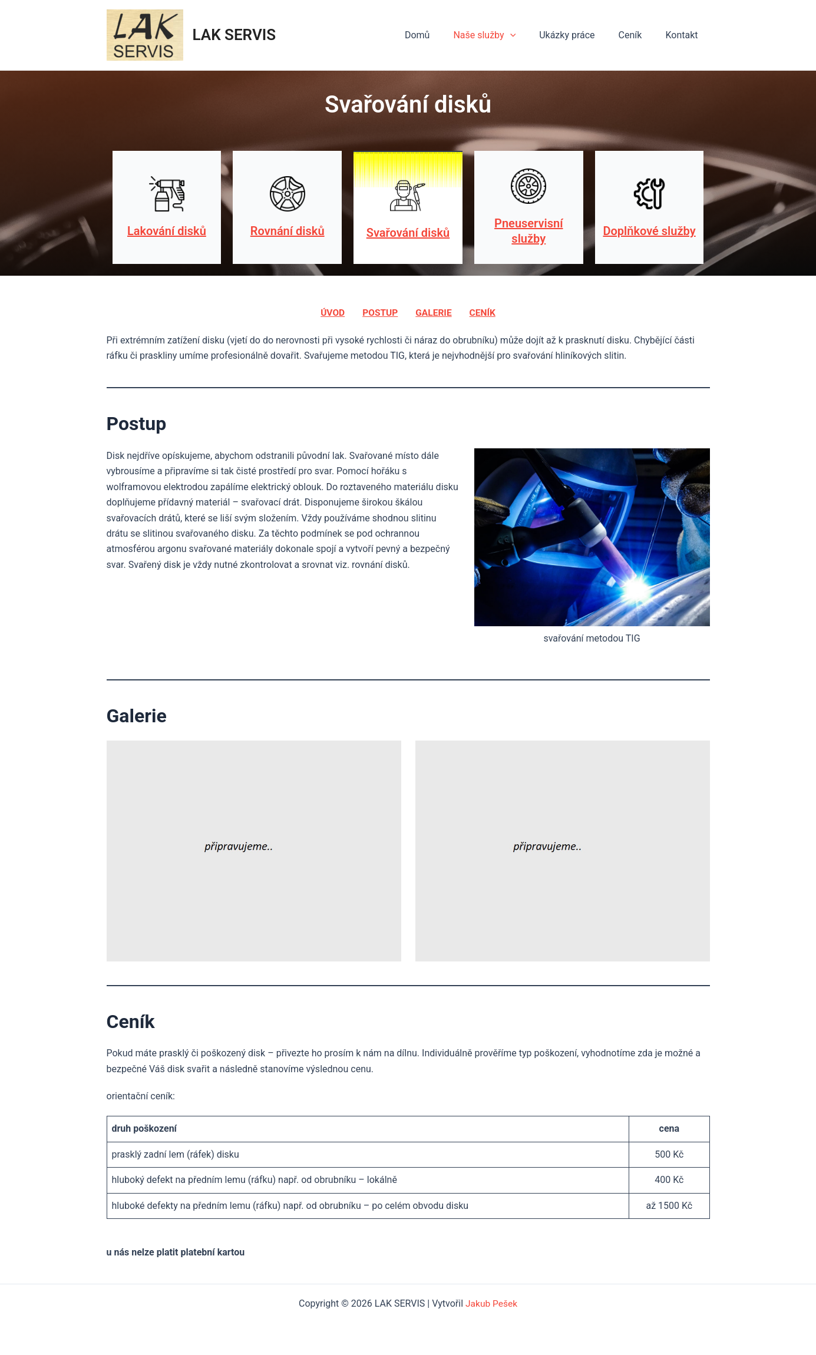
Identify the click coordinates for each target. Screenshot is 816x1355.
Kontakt (684, 35)
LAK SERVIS (234, 35)
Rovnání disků (287, 231)
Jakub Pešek (491, 1303)
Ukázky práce (578, 35)
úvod (331, 312)
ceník (483, 312)
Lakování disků (166, 231)
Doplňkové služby (649, 231)
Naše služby (501, 35)
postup (379, 312)
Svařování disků (408, 233)
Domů (438, 35)
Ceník (637, 35)
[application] (527, 35)
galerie (433, 312)
